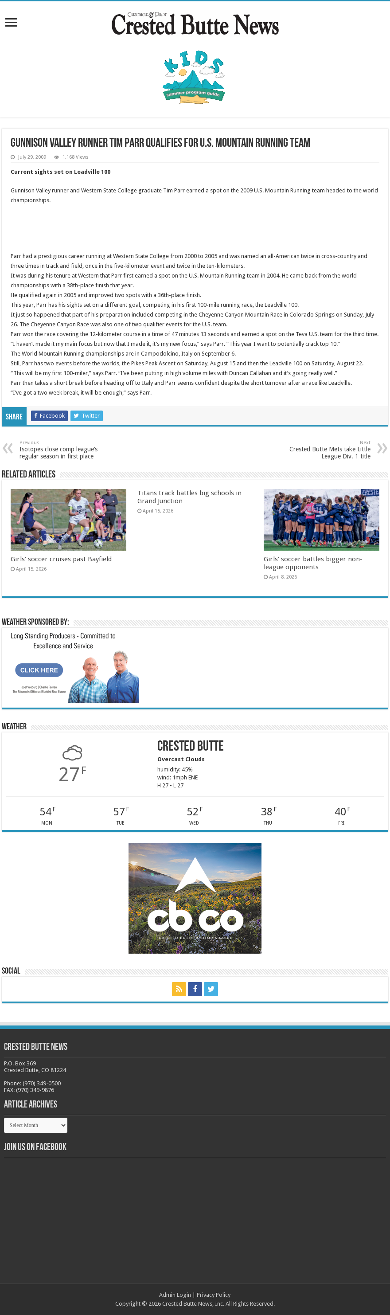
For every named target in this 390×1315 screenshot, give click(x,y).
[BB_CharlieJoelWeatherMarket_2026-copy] (72, 667)
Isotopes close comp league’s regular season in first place (65, 450)
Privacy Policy (213, 1295)
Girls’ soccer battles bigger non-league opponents (313, 563)
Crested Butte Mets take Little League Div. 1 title (325, 450)
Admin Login (175, 1295)
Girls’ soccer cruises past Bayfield (61, 559)
